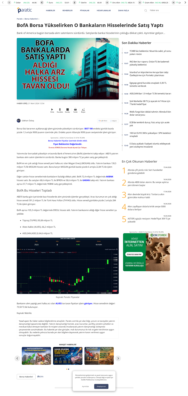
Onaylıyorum (101, 386)
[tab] (66, 369)
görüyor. (88, 303)
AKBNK (109, 176)
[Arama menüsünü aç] (145, 10)
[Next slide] (185, 3)
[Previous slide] (3, 3)
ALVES (59, 303)
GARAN (86, 180)
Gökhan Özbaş (28, 120)
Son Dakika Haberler (136, 43)
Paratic (20, 19)
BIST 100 (88, 128)
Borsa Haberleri (31, 19)
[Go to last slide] (17, 358)
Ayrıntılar (85, 386)
